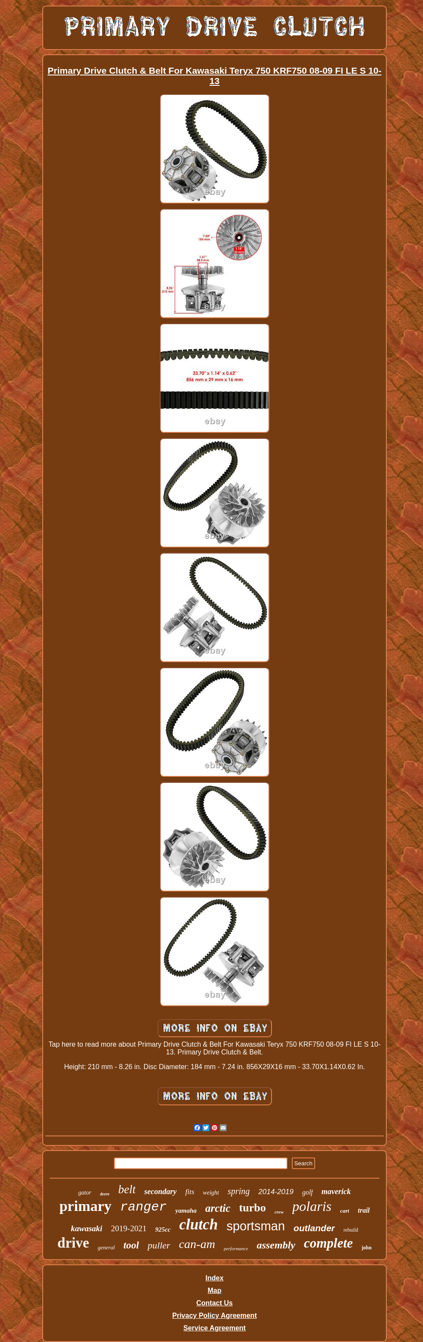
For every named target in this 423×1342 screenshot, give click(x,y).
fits (189, 1192)
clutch (198, 1224)
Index (214, 1278)
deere (105, 1194)
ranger (143, 1207)
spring (238, 1191)
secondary (160, 1191)
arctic (217, 1208)
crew (279, 1211)
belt (127, 1189)
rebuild (351, 1230)
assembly (276, 1245)
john (367, 1248)
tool (131, 1245)
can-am (197, 1244)
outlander (314, 1228)
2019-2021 (128, 1228)
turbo (252, 1207)
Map (214, 1290)
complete (328, 1243)
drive (73, 1243)
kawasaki (86, 1228)
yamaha (185, 1210)
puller (159, 1245)
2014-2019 (276, 1192)
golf (307, 1192)
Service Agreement (214, 1328)
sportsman (256, 1226)
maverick (336, 1191)
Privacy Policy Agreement (214, 1315)
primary (85, 1206)
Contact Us (214, 1303)
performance (236, 1248)
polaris (311, 1206)
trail (364, 1210)
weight (211, 1192)
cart (344, 1210)
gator (84, 1192)
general (106, 1247)
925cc (162, 1229)
